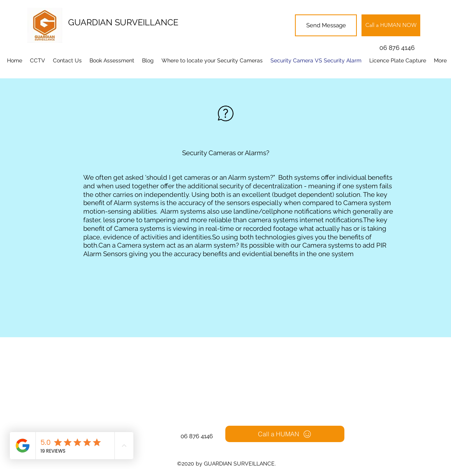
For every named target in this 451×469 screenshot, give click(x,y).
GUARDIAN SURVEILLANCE (123, 22)
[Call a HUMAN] (284, 434)
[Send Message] (326, 25)
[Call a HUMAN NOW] (391, 25)
